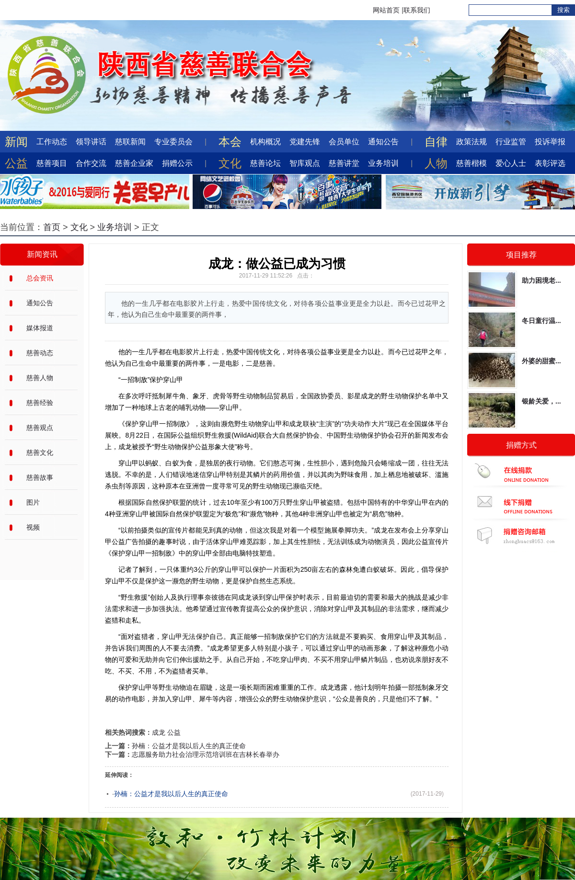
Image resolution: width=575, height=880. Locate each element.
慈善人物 (39, 378)
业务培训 (383, 163)
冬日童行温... (541, 320)
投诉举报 (550, 142)
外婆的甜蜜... (541, 361)
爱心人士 (510, 163)
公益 (174, 732)
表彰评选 (550, 163)
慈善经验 (39, 402)
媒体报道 (39, 328)
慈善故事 (39, 477)
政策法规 (471, 142)
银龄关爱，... (541, 401)
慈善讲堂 (344, 163)
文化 (79, 227)
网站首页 (386, 10)
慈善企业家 (134, 163)
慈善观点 (39, 427)
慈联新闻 (130, 142)
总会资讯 (39, 278)
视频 (33, 527)
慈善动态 (39, 353)
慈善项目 (51, 163)
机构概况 (265, 142)
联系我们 (416, 10)
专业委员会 (173, 142)
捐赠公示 (177, 163)
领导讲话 (91, 142)
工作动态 (51, 142)
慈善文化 (39, 452)
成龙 (158, 732)
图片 (33, 502)
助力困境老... (541, 280)
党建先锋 (304, 142)
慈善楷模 (471, 163)
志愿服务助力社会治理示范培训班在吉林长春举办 (205, 754)
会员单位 (344, 142)
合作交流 (91, 163)
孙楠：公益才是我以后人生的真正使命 (189, 746)
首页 (51, 227)
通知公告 (383, 142)
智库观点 (304, 163)
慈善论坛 (265, 163)
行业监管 (510, 142)
